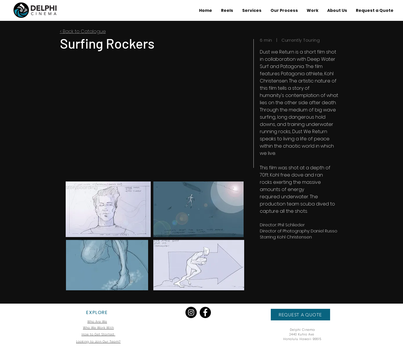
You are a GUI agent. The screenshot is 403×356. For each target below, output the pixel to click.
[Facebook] (205, 312)
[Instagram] (191, 312)
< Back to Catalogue (83, 31)
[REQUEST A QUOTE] (300, 314)
